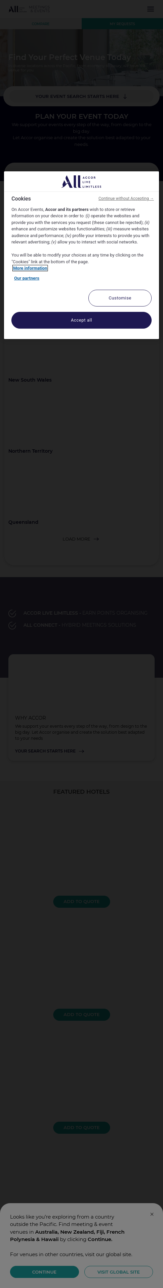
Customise (120, 297)
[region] (81, 255)
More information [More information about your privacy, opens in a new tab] (30, 268)
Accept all (81, 320)
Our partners (26, 278)
